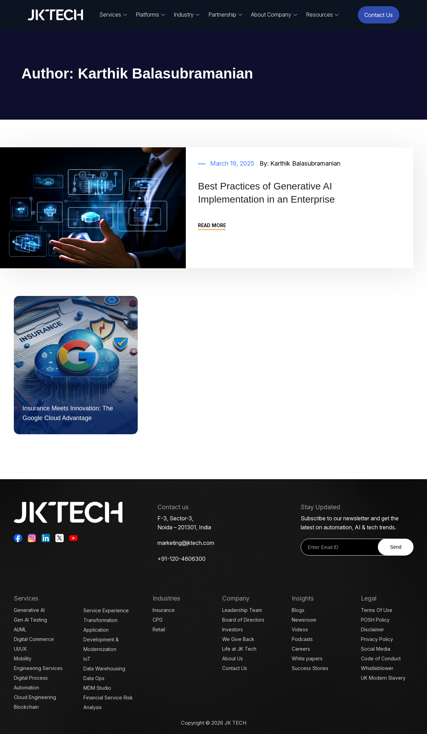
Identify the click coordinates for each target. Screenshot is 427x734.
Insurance (164, 610)
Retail (159, 629)
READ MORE (212, 225)
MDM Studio (97, 688)
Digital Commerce (34, 639)
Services (110, 14)
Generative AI (29, 610)
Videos (300, 629)
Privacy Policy (377, 639)
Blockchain (26, 707)
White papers (307, 658)
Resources (319, 14)
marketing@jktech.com (185, 542)
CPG (158, 620)
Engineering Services (38, 668)
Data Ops (94, 678)
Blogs (298, 610)
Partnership (222, 14)
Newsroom (304, 620)
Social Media (375, 649)
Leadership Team (242, 610)
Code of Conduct (381, 658)
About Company (271, 14)
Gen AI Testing (30, 620)
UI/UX (20, 649)
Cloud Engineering (35, 697)
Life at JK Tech (239, 649)
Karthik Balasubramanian (305, 163)
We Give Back (238, 639)
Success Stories (310, 668)
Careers (301, 649)
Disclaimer (372, 629)
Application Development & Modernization (101, 639)
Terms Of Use (376, 610)
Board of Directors (243, 620)
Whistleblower (377, 668)
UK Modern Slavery (383, 678)
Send (395, 547)
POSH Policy (375, 620)
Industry (184, 14)
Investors (232, 629)
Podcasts (302, 639)
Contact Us (378, 14)
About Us (232, 658)
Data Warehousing (104, 668)
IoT (87, 659)
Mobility (22, 658)
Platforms (147, 14)
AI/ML (20, 629)
